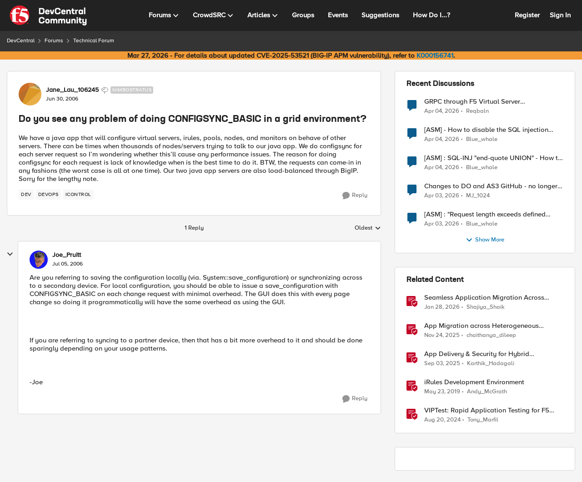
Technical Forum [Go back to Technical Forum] (93, 40)
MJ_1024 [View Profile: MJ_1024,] (478, 195)
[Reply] (355, 195)
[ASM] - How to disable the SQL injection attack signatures (486, 130)
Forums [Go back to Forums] (54, 40)
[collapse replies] (10, 254)
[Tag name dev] (26, 195)
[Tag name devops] (48, 195)
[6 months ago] (442, 307)
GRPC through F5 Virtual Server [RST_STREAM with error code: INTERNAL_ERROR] (472, 101)
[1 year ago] (442, 420)
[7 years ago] (442, 392)
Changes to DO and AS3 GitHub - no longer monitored (490, 186)
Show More (485, 240)
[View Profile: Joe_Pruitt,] (39, 260)
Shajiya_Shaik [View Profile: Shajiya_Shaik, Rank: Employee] (486, 307)
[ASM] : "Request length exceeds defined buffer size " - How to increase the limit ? (485, 214)
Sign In (560, 15)
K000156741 (434, 55)
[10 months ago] (442, 363)
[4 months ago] (441, 111)
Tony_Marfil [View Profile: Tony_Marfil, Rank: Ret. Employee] (482, 420)
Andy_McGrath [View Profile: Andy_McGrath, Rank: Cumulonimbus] (487, 391)
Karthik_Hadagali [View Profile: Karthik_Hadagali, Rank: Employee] (490, 363)
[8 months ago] (442, 335)
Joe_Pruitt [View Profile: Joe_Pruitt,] (66, 255)
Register (527, 15)
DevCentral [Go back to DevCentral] (21, 40)
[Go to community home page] (48, 15)
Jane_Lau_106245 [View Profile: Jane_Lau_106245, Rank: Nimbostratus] (72, 90)
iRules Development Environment (474, 382)
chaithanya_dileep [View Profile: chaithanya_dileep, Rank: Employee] (491, 335)
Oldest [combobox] (368, 228)
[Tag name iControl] (78, 195)
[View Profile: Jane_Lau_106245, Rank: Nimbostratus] (30, 94)
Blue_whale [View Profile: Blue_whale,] (481, 139)
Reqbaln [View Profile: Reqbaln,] (477, 110)
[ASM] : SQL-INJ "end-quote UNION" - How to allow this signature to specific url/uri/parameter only (493, 158)
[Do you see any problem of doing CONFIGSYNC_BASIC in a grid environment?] (67, 264)
